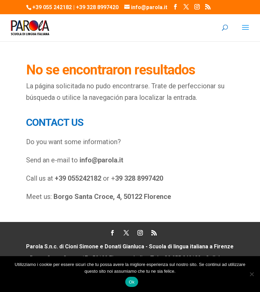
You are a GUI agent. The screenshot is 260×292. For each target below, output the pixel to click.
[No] (251, 274)
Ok (131, 282)
